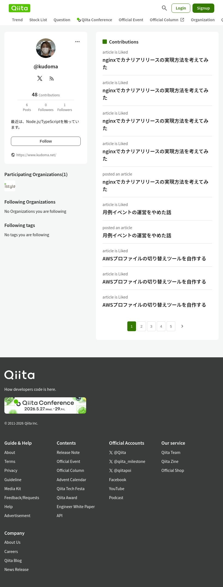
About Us (12, 542)
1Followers (64, 107)
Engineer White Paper (76, 506)
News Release (16, 569)
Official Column (167, 20)
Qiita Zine (170, 461)
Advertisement (17, 515)
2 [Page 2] (141, 326)
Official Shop (172, 470)
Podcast (116, 497)
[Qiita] (19, 8)
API (59, 515)
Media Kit (12, 488)
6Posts (27, 107)
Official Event (131, 19)
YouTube (116, 488)
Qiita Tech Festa (71, 488)
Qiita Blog (13, 560)
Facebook (117, 479)
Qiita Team (170, 452)
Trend (17, 19)
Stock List (38, 19)
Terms (9, 461)
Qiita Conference (94, 19)
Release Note (68, 452)
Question (62, 19)
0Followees (45, 107)
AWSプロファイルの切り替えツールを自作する (154, 258)
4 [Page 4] (161, 326)
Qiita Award (67, 497)
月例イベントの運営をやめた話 (137, 212)
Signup (203, 8)
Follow (46, 141)
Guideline (13, 479)
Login (181, 8)
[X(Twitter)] (40, 78)
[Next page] (182, 326)
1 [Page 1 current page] (131, 326)
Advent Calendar (71, 479)
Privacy (10, 470)
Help (8, 506)
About (9, 452)
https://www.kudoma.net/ (36, 154)
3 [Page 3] (151, 326)
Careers (11, 551)
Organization (203, 19)
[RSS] (52, 78)
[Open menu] (77, 41)
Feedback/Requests (21, 497)
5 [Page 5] (171, 326)
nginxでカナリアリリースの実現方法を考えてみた (156, 63)
